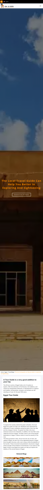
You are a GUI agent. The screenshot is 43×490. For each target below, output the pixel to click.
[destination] (6, 372)
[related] (21, 466)
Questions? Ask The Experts (21, 194)
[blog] (11, 372)
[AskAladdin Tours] (7, 5)
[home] (3, 372)
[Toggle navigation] (40, 6)
